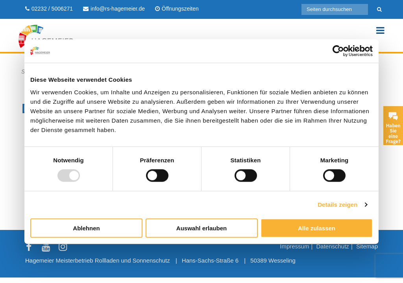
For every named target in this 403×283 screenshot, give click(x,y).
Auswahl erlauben (201, 227)
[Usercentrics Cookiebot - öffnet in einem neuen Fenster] (338, 51)
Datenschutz (332, 246)
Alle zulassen (316, 227)
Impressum (294, 246)
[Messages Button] (393, 116)
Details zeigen (337, 204)
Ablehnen (86, 227)
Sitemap (367, 246)
